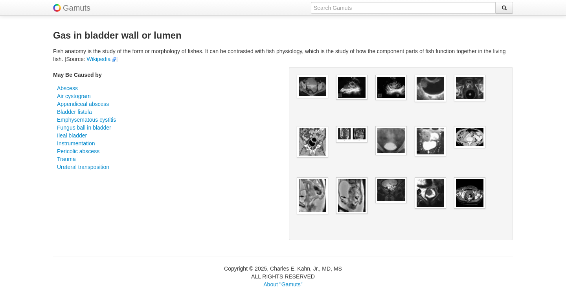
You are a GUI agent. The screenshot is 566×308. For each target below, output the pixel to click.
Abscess (67, 88)
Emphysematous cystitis (86, 120)
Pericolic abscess (78, 151)
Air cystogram (74, 96)
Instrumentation (76, 143)
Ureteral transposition (83, 167)
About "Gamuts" (282, 284)
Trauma (66, 159)
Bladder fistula (74, 112)
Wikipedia (101, 59)
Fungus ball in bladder (84, 127)
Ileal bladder (72, 135)
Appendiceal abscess (83, 104)
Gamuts (76, 8)
